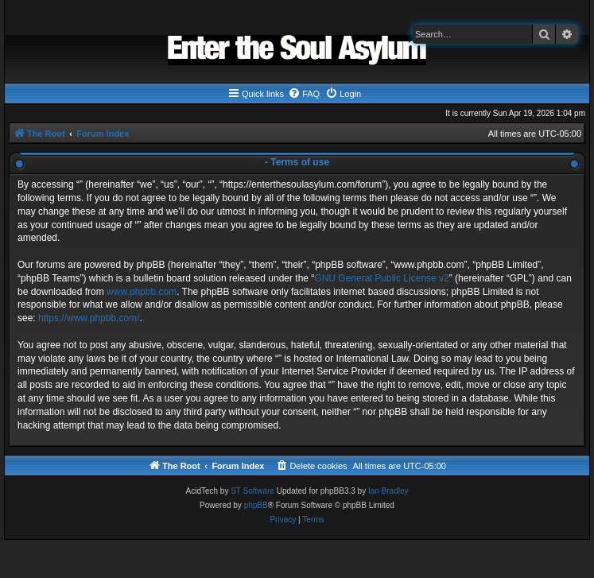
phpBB (256, 505)
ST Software (252, 491)
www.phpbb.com (142, 291)
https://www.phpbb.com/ (88, 318)
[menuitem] (304, 93)
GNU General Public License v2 (381, 278)
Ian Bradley (388, 491)
